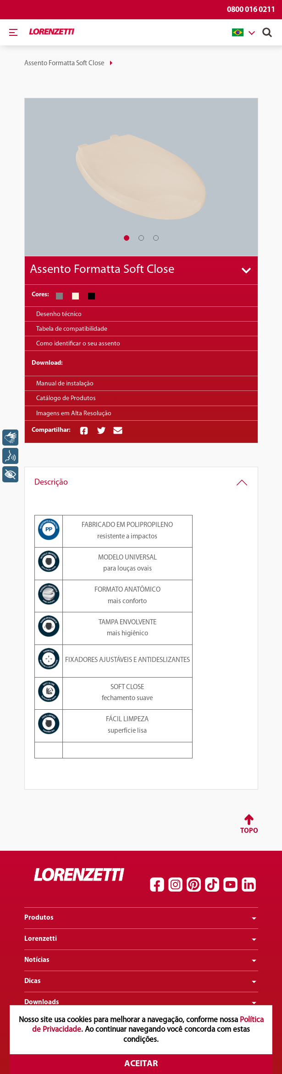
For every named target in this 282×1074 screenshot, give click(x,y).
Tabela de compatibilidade (71, 329)
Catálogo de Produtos (66, 398)
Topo (249, 831)
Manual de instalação (65, 383)
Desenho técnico (59, 314)
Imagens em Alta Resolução (73, 413)
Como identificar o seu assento (78, 343)
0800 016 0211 (251, 10)
